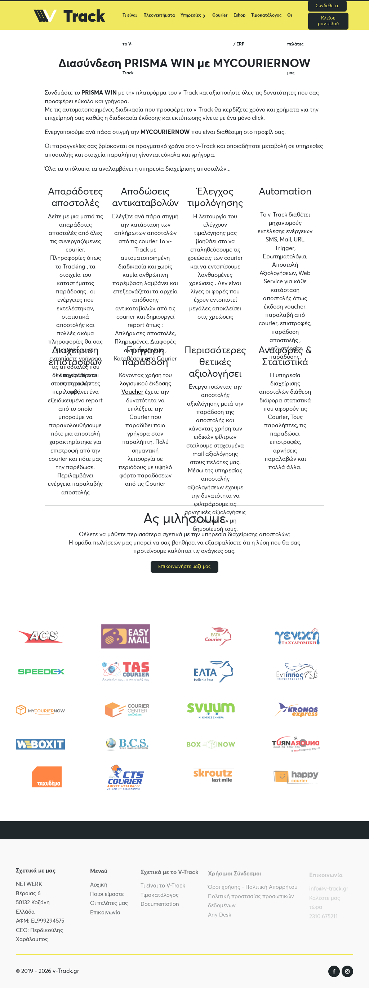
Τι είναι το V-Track (130, 21)
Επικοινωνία (105, 917)
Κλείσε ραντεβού (328, 21)
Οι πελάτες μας (295, 21)
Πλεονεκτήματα (159, 15)
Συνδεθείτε (327, 6)
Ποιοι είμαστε (107, 899)
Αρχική (98, 890)
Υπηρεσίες (191, 15)
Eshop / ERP (239, 21)
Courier (220, 15)
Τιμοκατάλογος (266, 15)
